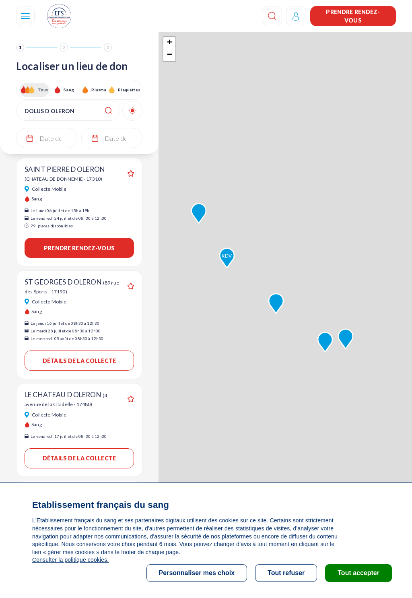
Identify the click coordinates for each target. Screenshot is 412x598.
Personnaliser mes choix (197, 572)
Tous (43, 89)
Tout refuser (286, 572)
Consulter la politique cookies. (70, 560)
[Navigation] (25, 16)
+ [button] (169, 43)
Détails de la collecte (79, 360)
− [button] (169, 55)
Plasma (98, 89)
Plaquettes (128, 89)
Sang (69, 89)
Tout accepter (358, 572)
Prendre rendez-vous (353, 16)
